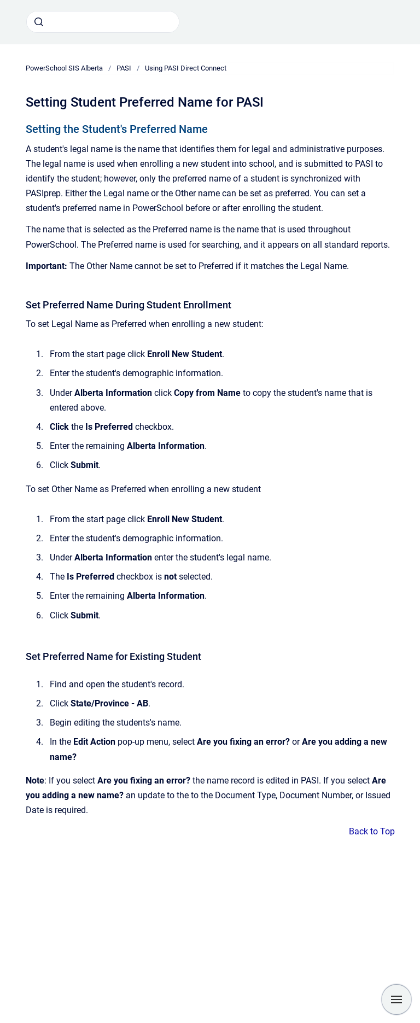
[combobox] (103, 21)
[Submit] (39, 22)
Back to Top (372, 831)
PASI (123, 68)
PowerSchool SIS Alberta (64, 68)
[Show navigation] (396, 999)
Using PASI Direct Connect (185, 68)
